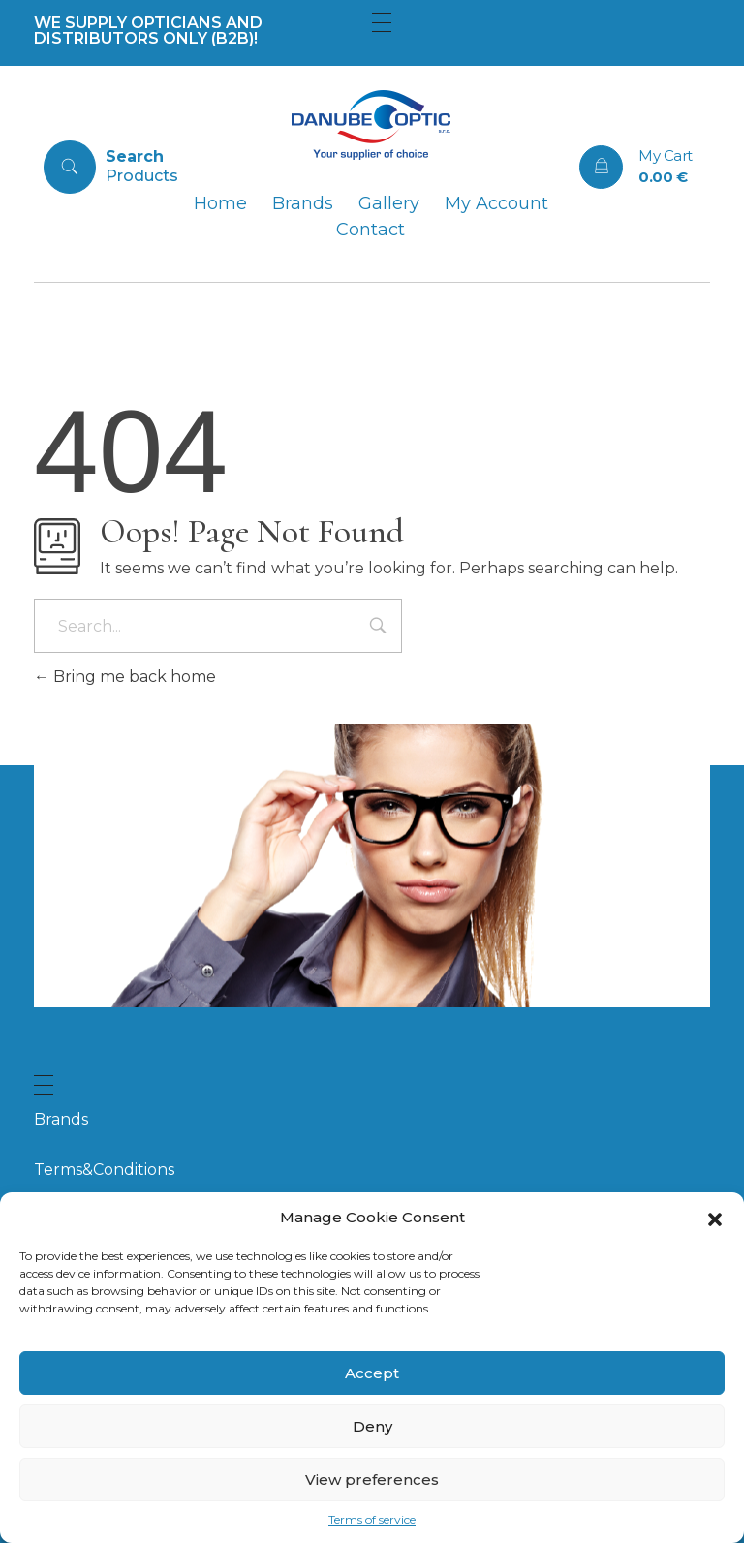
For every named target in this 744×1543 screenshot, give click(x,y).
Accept (372, 1373)
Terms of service (372, 1519)
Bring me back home (125, 676)
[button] (715, 1217)
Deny (372, 1426)
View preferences (372, 1479)
